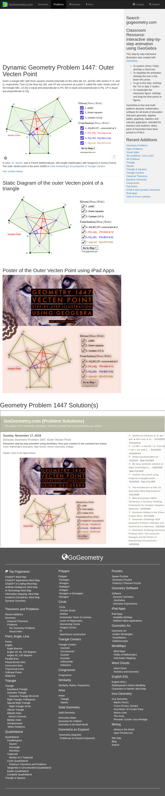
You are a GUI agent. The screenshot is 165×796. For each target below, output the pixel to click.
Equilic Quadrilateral (18, 771)
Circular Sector (68, 610)
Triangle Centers (135, 172)
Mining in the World (124, 729)
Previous (74, 4)
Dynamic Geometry (136, 179)
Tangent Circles (68, 627)
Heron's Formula (17, 716)
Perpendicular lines (15, 662)
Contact (138, 4)
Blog (114, 741)
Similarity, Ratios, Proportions (74, 685)
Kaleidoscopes (120, 641)
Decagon (64, 596)
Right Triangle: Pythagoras (21, 699)
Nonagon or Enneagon (71, 593)
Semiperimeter (15, 723)
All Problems (133, 159)
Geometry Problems (137, 145)
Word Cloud (120, 668)
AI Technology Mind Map (18, 590)
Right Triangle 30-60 (20, 706)
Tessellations (119, 637)
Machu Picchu (121, 702)
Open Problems (134, 149)
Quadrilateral (12, 737)
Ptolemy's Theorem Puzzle (126, 583)
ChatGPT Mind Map (15, 577)
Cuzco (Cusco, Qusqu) (126, 705)
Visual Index (132, 152)
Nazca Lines (120, 712)
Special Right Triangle (18, 703)
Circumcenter (67, 651)
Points (8, 641)
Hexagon (64, 583)
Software (116, 593)
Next (89, 4)
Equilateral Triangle (17, 689)
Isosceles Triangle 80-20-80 (23, 696)
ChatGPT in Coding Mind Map (21, 583)
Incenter (64, 654)
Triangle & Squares (136, 169)
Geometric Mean (67, 717)
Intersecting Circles (70, 624)
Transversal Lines (14, 669)
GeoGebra (131, 61)
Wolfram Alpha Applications (127, 620)
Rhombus (14, 750)
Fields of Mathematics (125, 654)
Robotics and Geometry (126, 671)
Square (130, 166)
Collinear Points (13, 672)
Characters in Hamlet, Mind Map (129, 688)
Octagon (63, 590)
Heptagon (64, 586)
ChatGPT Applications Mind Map (22, 580)
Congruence (132, 183)
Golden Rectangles (122, 634)
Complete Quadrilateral (19, 774)
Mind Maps (119, 651)
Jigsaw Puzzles (120, 576)
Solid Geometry (66, 712)
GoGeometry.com (18, 4)
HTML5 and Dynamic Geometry (143, 189)
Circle (62, 607)
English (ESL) (119, 682)
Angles (8, 645)
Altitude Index (14, 713)
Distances (65, 665)
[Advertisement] (62, 37)
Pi (61, 631)
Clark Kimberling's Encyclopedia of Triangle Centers (77, 166)
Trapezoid (12, 754)
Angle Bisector (14, 648)
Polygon (62, 576)
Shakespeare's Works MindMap (128, 685)
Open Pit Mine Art (123, 733)
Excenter (65, 658)
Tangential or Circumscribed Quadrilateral (29, 767)
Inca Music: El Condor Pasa (128, 709)
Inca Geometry (119, 699)
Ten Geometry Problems (22, 628)
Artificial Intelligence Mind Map (21, 587)
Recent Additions (14, 614)
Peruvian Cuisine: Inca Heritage (130, 719)
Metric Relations (16, 726)
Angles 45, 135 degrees (19, 655)
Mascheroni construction (73, 634)
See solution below (13, 171)
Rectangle (14, 747)
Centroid (64, 648)
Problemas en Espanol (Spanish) (77, 738)
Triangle (130, 162)
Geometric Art (119, 630)
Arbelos (64, 614)
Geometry (43, 4)
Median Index (14, 720)
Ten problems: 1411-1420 (140, 155)
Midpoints (10, 675)
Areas (61, 695)
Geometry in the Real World (73, 724)
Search (154, 4)
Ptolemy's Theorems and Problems (27, 764)
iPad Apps (131, 193)
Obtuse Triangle (15, 709)
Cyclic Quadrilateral (17, 761)
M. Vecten (17, 162)
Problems (59, 4)
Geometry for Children (70, 721)
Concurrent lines (14, 665)
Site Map (116, 738)
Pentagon (64, 579)
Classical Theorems (136, 176)
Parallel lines (12, 658)
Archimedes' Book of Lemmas (75, 617)
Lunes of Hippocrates (71, 620)
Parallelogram (14, 740)
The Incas (119, 716)
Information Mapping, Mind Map (22, 594)
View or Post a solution (138, 196)
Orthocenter (66, 661)
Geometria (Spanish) (70, 734)
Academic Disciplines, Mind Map (22, 597)
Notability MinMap (122, 617)
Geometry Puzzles (122, 579)
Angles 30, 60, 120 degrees (21, 652)
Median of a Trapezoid (21, 757)
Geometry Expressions (125, 603)
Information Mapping (125, 658)
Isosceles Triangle (16, 692)
